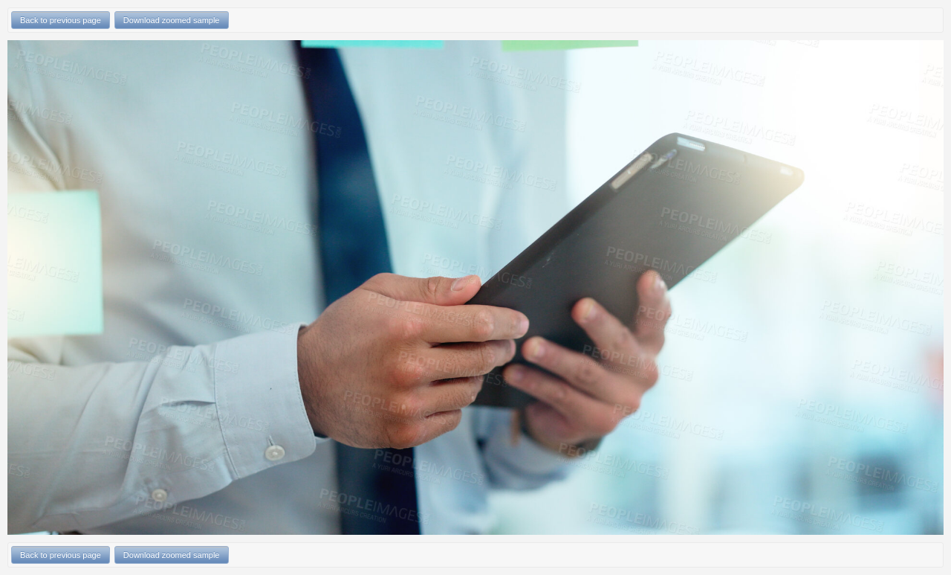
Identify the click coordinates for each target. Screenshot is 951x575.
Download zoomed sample (171, 20)
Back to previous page (60, 20)
